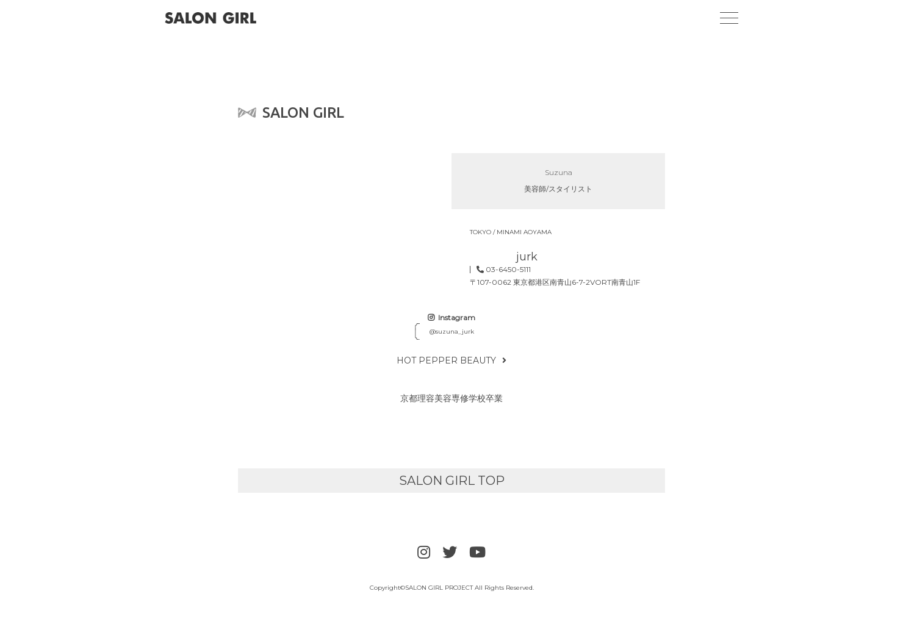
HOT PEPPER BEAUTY (451, 360)
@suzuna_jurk (452, 331)
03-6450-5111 (504, 269)
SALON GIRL (291, 112)
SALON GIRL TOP (452, 480)
